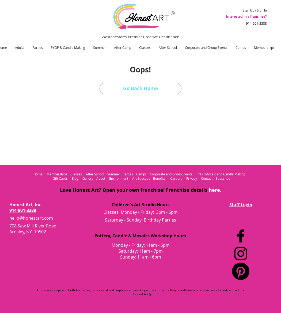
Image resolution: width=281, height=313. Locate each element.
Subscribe (223, 178)
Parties (128, 174)
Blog (75, 178)
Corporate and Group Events (171, 174)
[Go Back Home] (140, 88)
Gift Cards (60, 178)
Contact (207, 178)
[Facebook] (240, 236)
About (100, 178)
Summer (113, 174)
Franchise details (193, 190)
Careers (176, 178)
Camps (141, 174)
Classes (76, 174)
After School (95, 174)
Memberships (57, 174)
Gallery (87, 178)
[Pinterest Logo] (240, 271)
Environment (118, 178)
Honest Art (140, 294)
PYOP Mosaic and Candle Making (221, 174)
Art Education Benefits (149, 178)
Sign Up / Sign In (255, 10)
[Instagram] (240, 253)
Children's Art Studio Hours (141, 205)
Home (38, 174)
